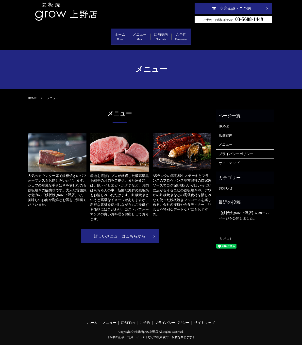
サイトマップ (229, 158)
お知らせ (226, 183)
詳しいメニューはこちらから (119, 231)
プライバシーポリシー (236, 149)
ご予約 (203, 34)
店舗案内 (168, 34)
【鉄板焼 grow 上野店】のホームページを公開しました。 (244, 210)
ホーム (98, 34)
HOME (32, 93)
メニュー (132, 34)
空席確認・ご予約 (235, 8)
